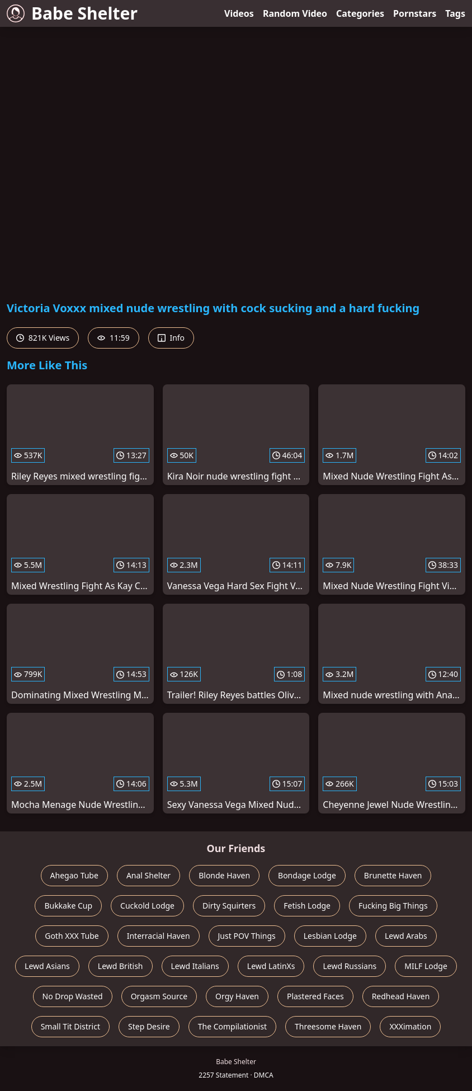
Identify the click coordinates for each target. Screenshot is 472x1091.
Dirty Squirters (229, 905)
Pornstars (414, 13)
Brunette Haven (393, 875)
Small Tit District (70, 1026)
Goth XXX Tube (72, 935)
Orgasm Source (159, 996)
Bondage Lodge (307, 875)
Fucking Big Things (393, 905)
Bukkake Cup (68, 905)
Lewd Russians (349, 966)
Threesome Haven (328, 1026)
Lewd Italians (195, 966)
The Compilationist (232, 1026)
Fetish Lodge (307, 905)
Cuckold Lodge (147, 905)
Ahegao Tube (74, 875)
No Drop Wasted (73, 996)
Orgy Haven (237, 996)
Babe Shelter (72, 13)
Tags (455, 13)
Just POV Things (247, 935)
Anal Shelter (148, 875)
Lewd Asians (47, 966)
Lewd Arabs (406, 935)
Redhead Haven (401, 996)
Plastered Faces (315, 996)
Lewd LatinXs (271, 966)
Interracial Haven (158, 935)
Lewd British (120, 966)
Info (171, 337)
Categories (360, 13)
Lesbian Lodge (330, 935)
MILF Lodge (425, 966)
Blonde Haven (224, 875)
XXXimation (410, 1026)
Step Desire (149, 1026)
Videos (239, 13)
